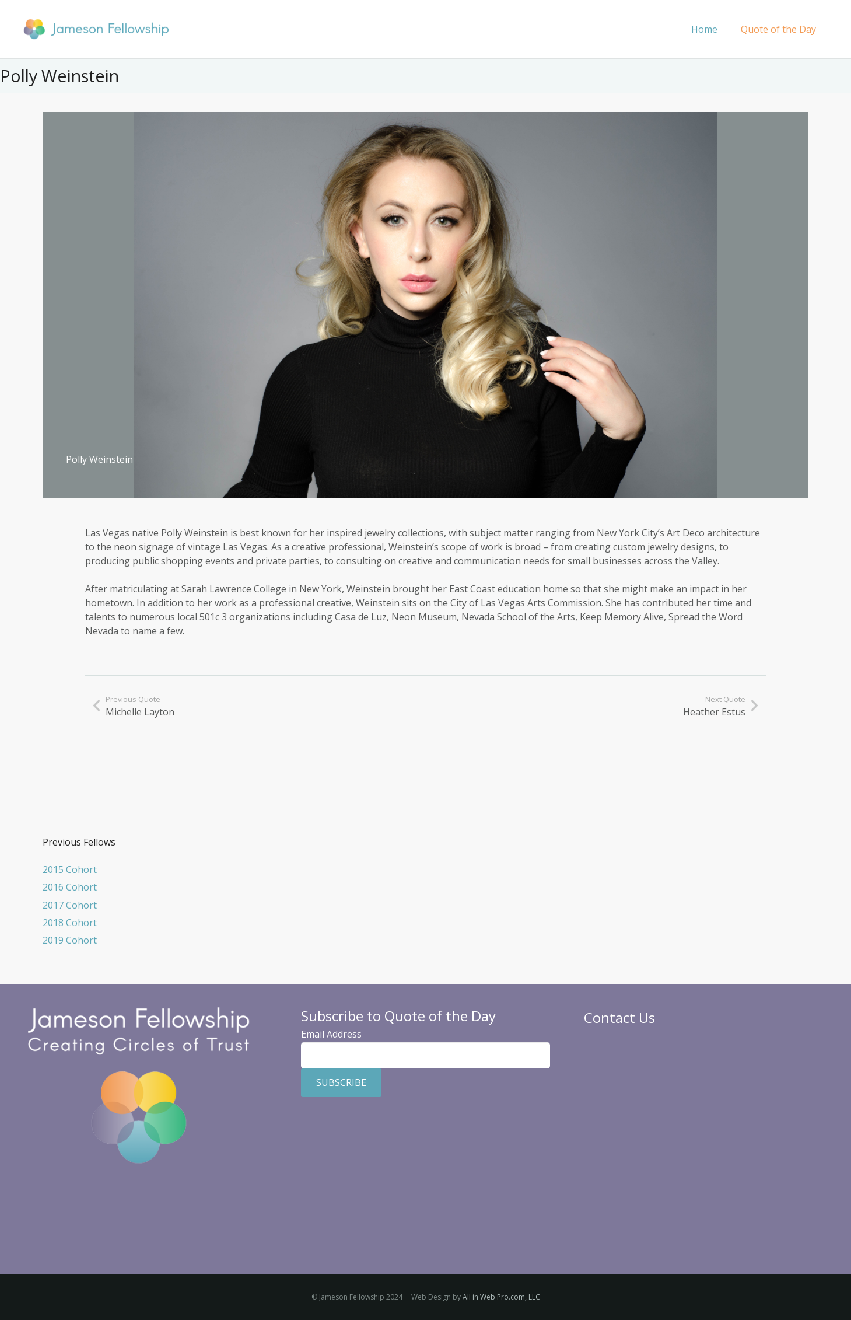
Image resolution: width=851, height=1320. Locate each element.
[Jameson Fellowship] (96, 29)
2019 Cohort (70, 940)
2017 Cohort (70, 905)
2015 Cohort (70, 869)
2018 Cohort (70, 922)
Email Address (331, 1034)
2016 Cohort (70, 887)
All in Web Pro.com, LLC (501, 1297)
